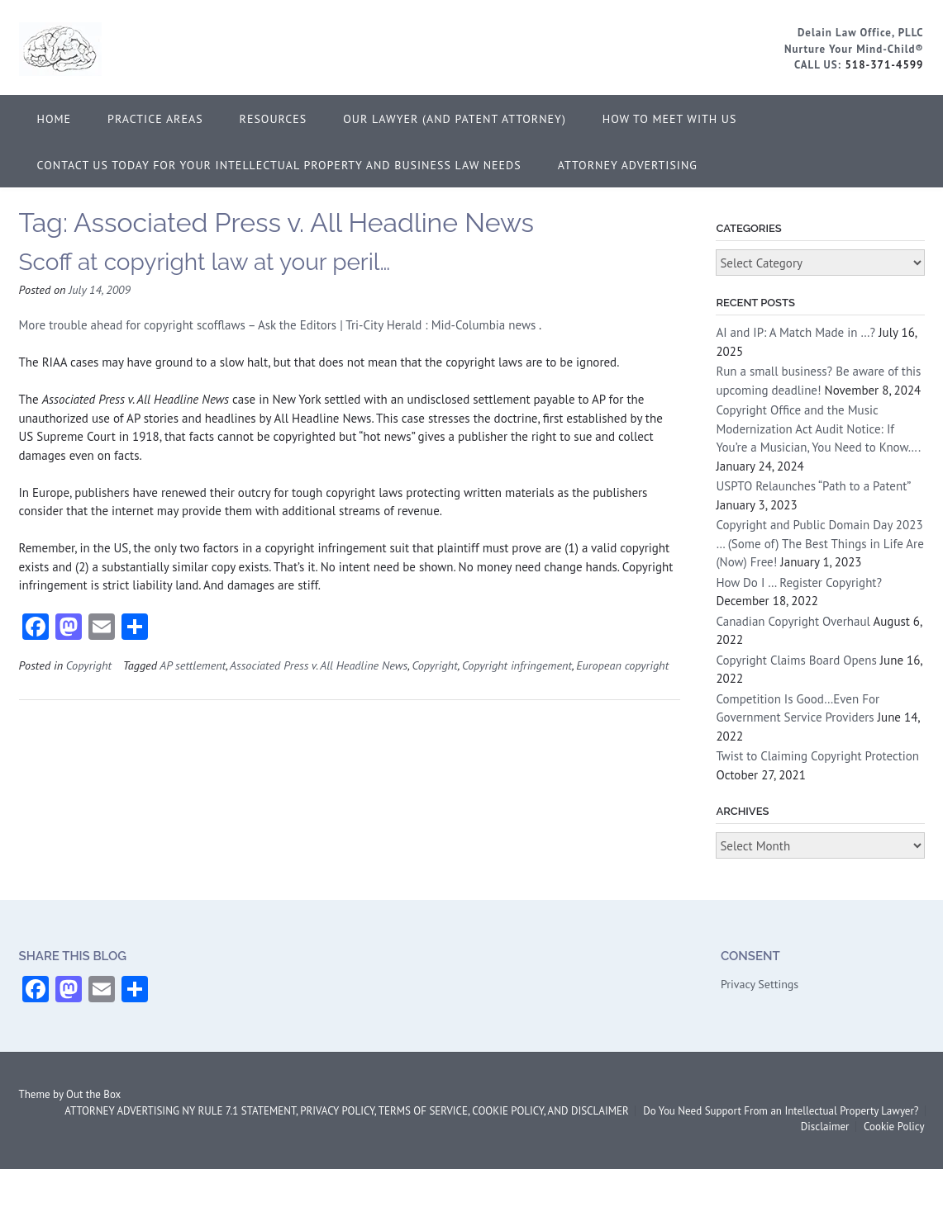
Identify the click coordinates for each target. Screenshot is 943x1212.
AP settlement (193, 665)
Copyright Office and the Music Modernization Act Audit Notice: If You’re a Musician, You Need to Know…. (818, 428)
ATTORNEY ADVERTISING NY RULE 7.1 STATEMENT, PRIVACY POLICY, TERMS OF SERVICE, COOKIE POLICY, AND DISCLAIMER (346, 1110)
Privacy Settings (759, 984)
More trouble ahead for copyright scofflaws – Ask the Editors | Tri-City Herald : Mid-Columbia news (279, 325)
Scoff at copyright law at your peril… (205, 262)
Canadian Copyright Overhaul (793, 621)
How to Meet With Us (669, 118)
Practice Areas (155, 118)
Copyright (89, 665)
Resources (273, 118)
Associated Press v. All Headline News (318, 665)
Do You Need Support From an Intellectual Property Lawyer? (780, 1110)
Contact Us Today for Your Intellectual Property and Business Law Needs (279, 165)
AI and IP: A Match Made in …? (795, 332)
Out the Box (93, 1094)
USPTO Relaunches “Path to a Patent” (813, 486)
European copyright (622, 665)
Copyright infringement (517, 665)
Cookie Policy (894, 1126)
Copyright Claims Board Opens (796, 660)
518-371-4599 (884, 65)
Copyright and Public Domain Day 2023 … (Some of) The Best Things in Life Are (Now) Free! (819, 543)
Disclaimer (825, 1126)
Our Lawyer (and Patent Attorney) (454, 118)
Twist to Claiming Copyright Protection (817, 756)
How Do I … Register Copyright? (799, 582)
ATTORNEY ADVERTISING (628, 165)
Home (54, 118)
